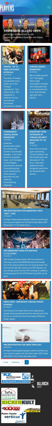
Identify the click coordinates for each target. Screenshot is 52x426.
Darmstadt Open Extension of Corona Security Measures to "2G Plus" (38, 137)
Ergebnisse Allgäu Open (22, 31)
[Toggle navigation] (49, 7)
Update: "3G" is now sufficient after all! (11, 69)
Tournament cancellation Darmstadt (11, 134)
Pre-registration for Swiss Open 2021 (23, 344)
